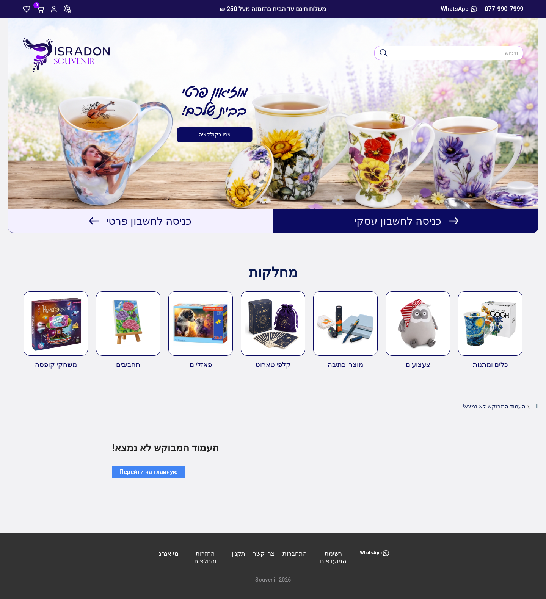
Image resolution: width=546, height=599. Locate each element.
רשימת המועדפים (333, 557)
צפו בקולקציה (215, 134)
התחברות (294, 553)
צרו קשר (264, 553)
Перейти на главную (148, 471)
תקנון (238, 553)
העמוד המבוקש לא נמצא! (494, 406)
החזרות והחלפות (205, 557)
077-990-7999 (504, 9)
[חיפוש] (383, 53)
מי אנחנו (168, 553)
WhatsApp (459, 9)
